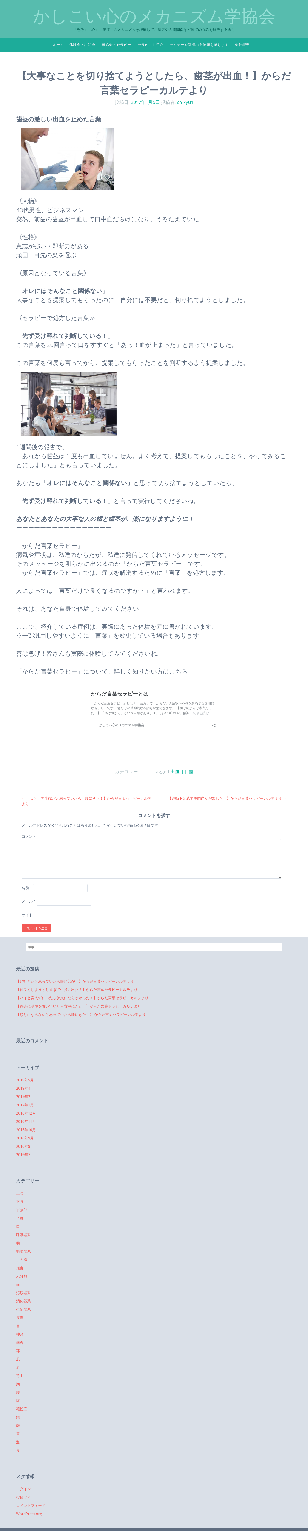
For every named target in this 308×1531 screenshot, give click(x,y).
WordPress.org (29, 1513)
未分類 (21, 1276)
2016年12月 (26, 1113)
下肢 (19, 1201)
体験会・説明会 (82, 44)
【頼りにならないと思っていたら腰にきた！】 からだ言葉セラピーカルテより (81, 1014)
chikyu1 (185, 102)
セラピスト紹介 (150, 44)
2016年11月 (26, 1121)
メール (29, 901)
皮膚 (19, 1317)
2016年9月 (25, 1138)
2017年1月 (25, 1104)
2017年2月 (25, 1096)
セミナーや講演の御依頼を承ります (199, 44)
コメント (29, 836)
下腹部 (21, 1209)
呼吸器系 (23, 1234)
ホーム (58, 44)
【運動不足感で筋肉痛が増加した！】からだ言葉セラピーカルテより (227, 798)
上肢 (19, 1193)
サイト (27, 914)
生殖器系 (23, 1309)
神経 (19, 1334)
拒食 (19, 1267)
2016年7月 (25, 1154)
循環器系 (23, 1251)
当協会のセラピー (116, 44)
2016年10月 (26, 1129)
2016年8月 (25, 1146)
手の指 (21, 1259)
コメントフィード (31, 1505)
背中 (19, 1375)
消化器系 (23, 1301)
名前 (27, 887)
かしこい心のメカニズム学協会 (154, 16)
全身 (19, 1218)
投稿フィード (27, 1497)
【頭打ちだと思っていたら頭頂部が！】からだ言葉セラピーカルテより (75, 981)
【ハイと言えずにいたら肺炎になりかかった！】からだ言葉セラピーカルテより (82, 997)
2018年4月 (25, 1088)
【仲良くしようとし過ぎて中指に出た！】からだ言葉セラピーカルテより (76, 989)
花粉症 (21, 1408)
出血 (175, 771)
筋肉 (19, 1342)
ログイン (23, 1488)
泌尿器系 (23, 1292)
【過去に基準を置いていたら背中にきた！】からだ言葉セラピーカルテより (78, 1006)
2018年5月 (25, 1080)
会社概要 (242, 44)
